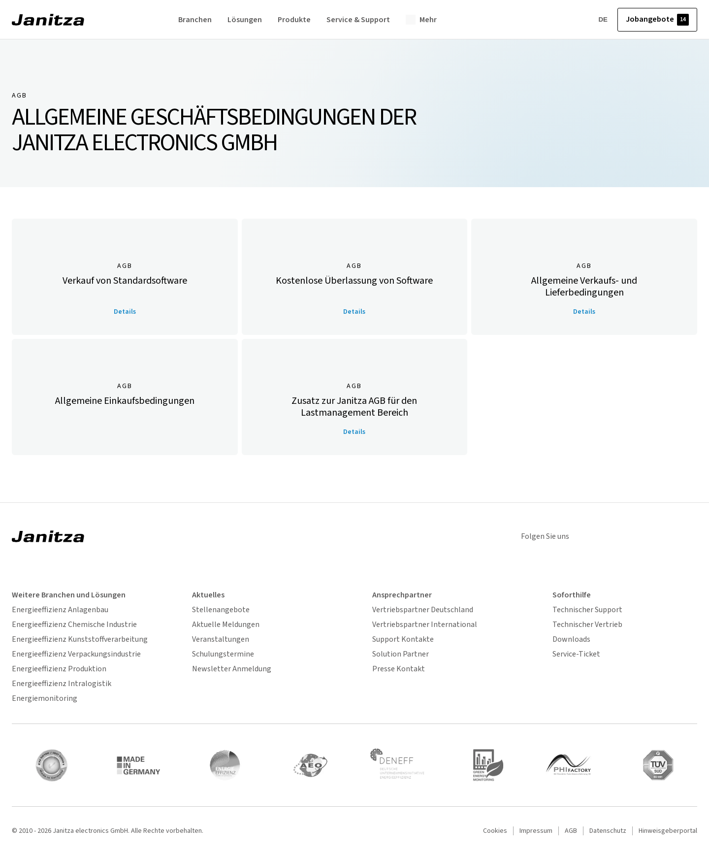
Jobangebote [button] (657, 20)
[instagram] (584, 536)
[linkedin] (609, 536)
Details (125, 311)
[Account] (571, 19)
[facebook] (686, 536)
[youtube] (661, 536)
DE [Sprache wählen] (596, 20)
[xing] (635, 536)
